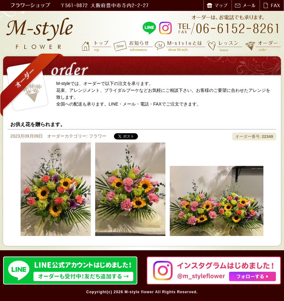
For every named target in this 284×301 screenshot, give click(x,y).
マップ (217, 5)
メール (246, 5)
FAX (272, 5)
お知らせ (133, 46)
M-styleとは (180, 46)
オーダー (262, 46)
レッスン (224, 46)
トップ (96, 46)
